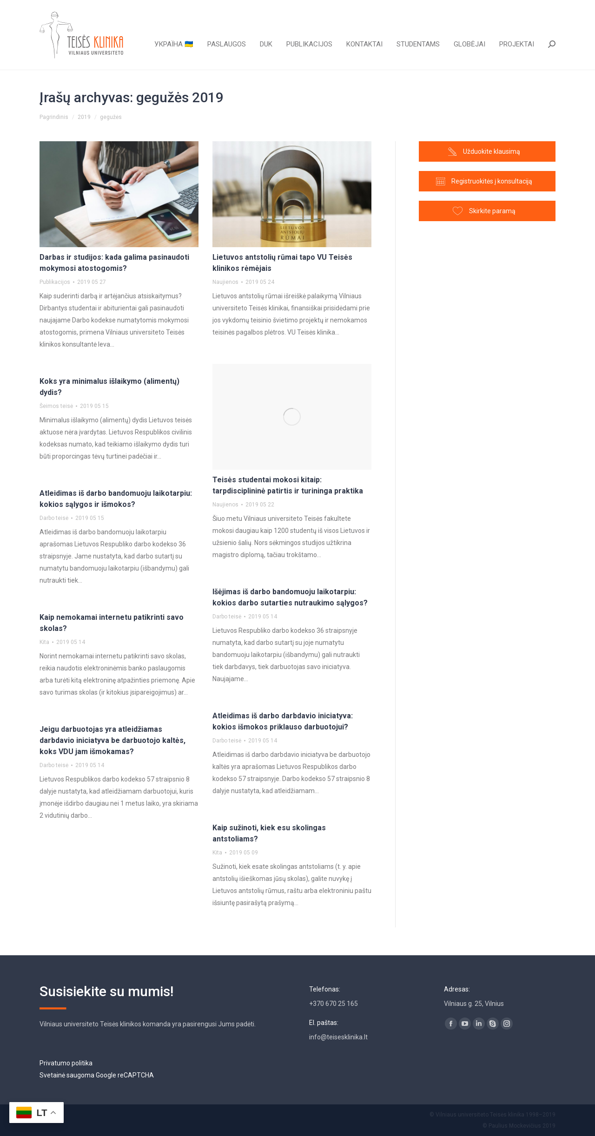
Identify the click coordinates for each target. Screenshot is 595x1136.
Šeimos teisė (56, 406)
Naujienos (225, 282)
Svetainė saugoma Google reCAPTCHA (97, 1075)
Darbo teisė (54, 518)
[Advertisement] (487, 393)
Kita (44, 642)
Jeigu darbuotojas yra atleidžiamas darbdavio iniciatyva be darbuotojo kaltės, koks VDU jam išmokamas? (112, 740)
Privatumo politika (66, 1063)
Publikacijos (55, 282)
